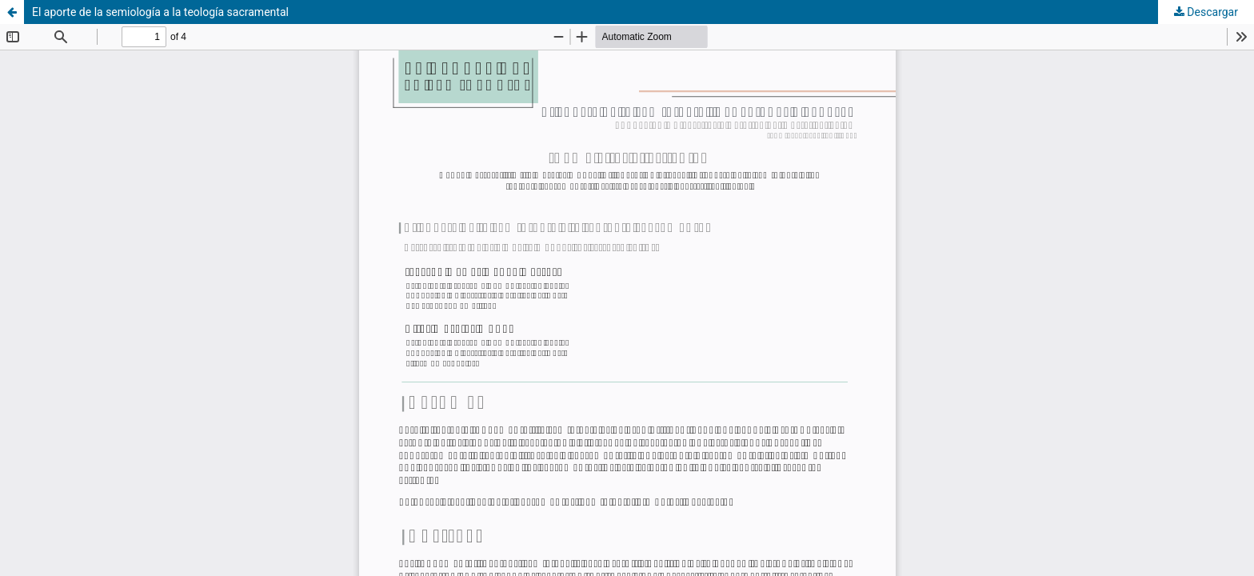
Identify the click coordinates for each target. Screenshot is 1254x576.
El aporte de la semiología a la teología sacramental (160, 12)
